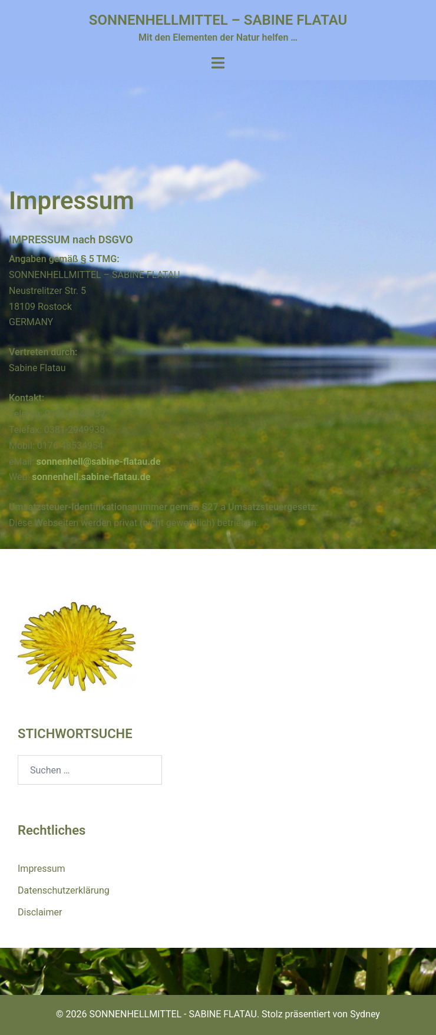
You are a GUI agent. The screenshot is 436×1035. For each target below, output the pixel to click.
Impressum (41, 868)
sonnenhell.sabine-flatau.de (91, 476)
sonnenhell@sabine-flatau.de (99, 461)
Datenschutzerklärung (64, 890)
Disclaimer (40, 912)
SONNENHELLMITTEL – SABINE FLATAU (218, 20)
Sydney (365, 1014)
